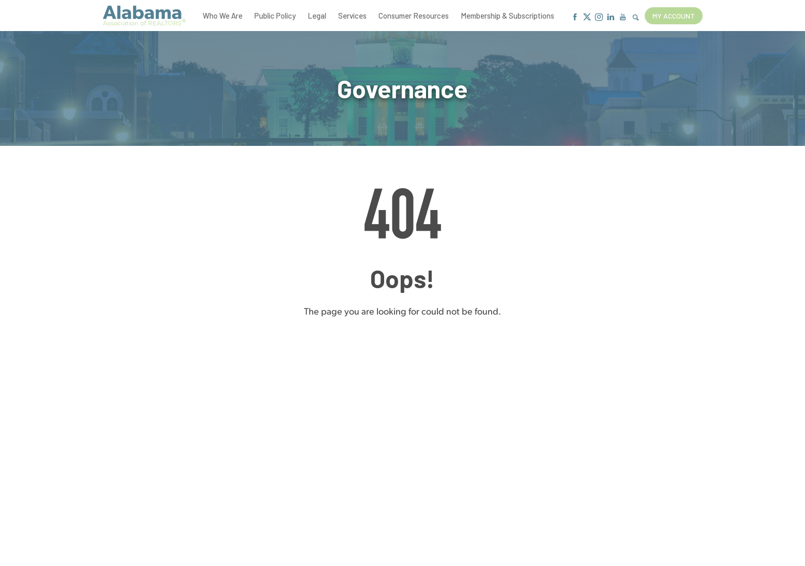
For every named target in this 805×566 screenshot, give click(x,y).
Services (352, 15)
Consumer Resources (413, 15)
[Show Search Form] (636, 18)
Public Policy (275, 15)
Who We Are (222, 15)
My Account (673, 15)
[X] (587, 17)
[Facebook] (575, 17)
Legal (317, 15)
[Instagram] (599, 17)
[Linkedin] (611, 17)
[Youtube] (623, 17)
